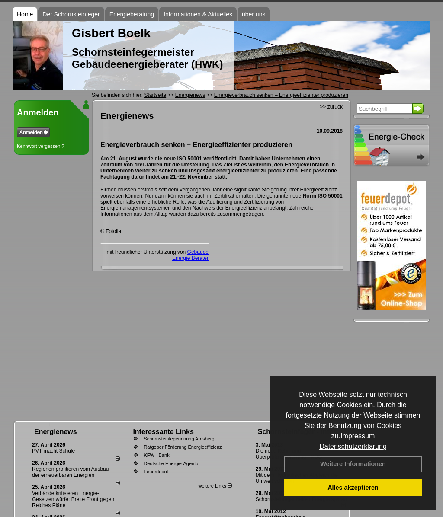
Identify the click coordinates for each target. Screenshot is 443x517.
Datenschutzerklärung (353, 446)
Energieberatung (131, 14)
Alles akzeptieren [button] (353, 487)
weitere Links (214, 485)
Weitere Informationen (353, 463)
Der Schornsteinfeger (71, 14)
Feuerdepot (156, 471)
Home (25, 14)
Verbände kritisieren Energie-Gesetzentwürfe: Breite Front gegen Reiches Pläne (73, 499)
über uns (253, 14)
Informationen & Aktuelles (198, 14)
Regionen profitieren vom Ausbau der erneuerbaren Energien (70, 472)
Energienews (55, 431)
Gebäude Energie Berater (190, 255)
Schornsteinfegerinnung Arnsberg (179, 438)
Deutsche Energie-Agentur (172, 463)
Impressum (357, 436)
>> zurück (331, 107)
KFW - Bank (156, 455)
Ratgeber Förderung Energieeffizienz (183, 447)
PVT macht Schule (53, 451)
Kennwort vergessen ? (40, 146)
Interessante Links (163, 431)
